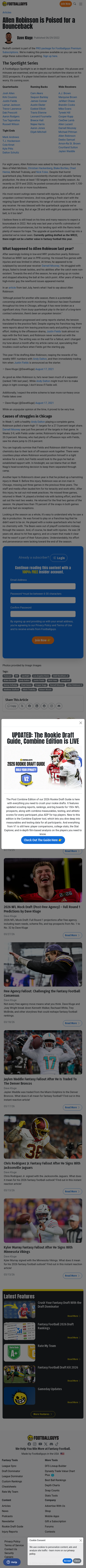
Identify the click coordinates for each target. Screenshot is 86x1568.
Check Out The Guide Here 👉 (43, 840)
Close (77, 1560)
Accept (67, 1560)
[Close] (80, 1540)
